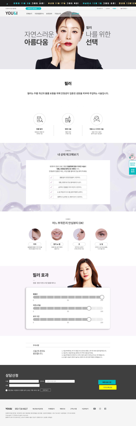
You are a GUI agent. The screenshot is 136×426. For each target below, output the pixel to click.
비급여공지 (85, 409)
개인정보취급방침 (38, 409)
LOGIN (108, 8)
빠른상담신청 (107, 382)
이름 (7, 381)
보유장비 (49, 13)
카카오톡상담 (107, 387)
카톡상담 (66, 13)
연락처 (42, 381)
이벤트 (114, 8)
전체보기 (29, 13)
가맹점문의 (51, 409)
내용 (7, 385)
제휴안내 (62, 409)
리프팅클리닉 (39, 13)
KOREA (123, 8)
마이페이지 (100, 8)
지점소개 (58, 13)
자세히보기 (45, 390)
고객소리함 (73, 409)
